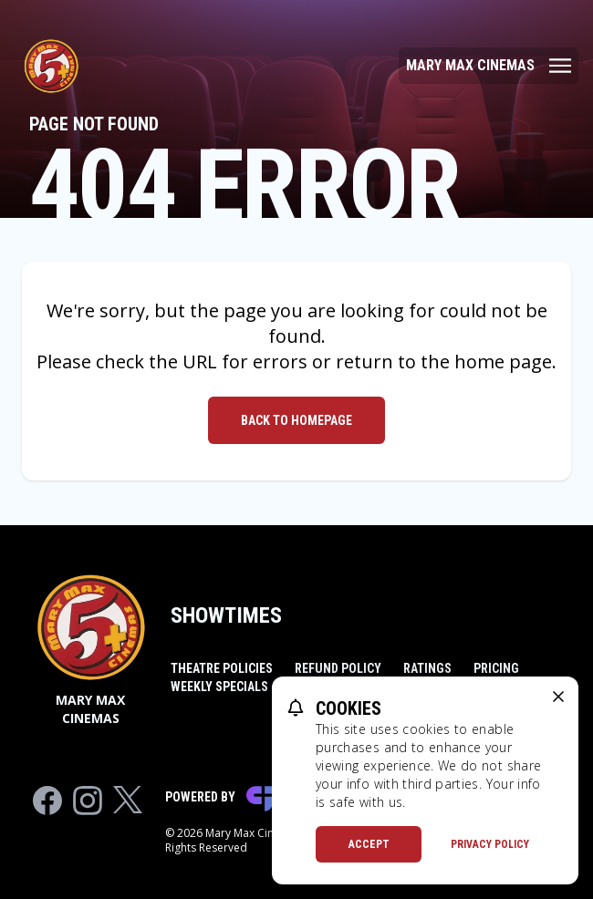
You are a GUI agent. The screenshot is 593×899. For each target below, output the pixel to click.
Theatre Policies (222, 668)
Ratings (427, 668)
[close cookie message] (558, 696)
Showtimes (226, 615)
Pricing (496, 668)
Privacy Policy (490, 844)
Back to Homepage (296, 420)
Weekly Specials (219, 686)
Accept (369, 844)
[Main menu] (488, 65)
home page (503, 361)
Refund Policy (338, 668)
